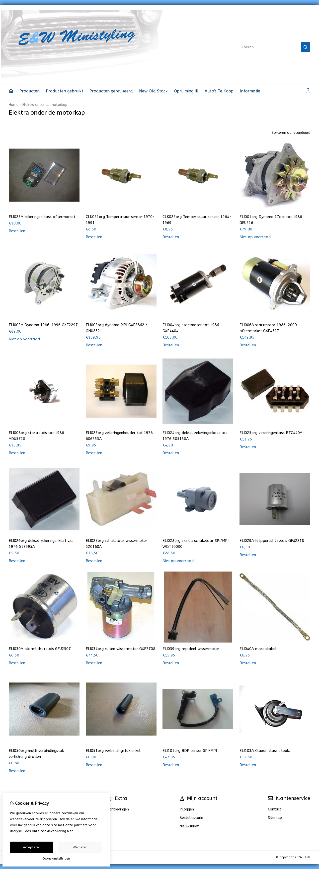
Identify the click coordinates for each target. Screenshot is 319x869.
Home (13, 105)
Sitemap (275, 818)
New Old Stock (153, 91)
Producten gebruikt (64, 91)
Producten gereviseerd (111, 91)
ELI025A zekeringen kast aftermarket (42, 217)
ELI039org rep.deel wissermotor (190, 649)
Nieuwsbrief (189, 826)
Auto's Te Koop (219, 91)
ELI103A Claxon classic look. (264, 750)
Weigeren (80, 847)
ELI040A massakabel (258, 649)
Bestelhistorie (191, 818)
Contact (274, 809)
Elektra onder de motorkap (44, 105)
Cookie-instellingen (56, 858)
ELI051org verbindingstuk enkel (113, 750)
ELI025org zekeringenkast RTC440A (270, 433)
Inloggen (187, 809)
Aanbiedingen (118, 809)
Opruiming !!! (186, 91)
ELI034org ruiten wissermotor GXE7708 (120, 649)
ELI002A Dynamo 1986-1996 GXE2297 (43, 325)
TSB (307, 857)
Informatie (250, 91)
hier (70, 831)
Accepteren (32, 847)
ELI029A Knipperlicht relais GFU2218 (271, 540)
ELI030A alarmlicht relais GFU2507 (40, 649)
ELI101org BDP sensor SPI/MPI (189, 750)
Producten (29, 91)
